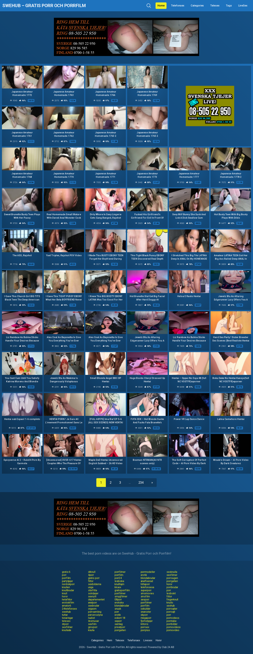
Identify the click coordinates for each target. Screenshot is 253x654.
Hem (109, 640)
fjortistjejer (147, 621)
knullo (170, 602)
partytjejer (67, 581)
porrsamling (94, 611)
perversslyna (95, 614)
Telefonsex (177, 5)
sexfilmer (172, 575)
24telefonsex (69, 608)
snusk (118, 608)
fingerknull (172, 599)
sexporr (145, 599)
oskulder (145, 608)
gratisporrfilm (122, 590)
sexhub (171, 605)
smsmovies (147, 593)
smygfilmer (121, 596)
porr (64, 575)
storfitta (92, 590)
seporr (118, 621)
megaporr (146, 617)
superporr (146, 590)
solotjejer (93, 593)
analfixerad (147, 581)
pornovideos (174, 627)
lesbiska (119, 581)
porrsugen (172, 578)
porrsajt (171, 611)
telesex (66, 621)
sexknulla (172, 571)
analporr (92, 602)
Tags (229, 5)
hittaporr (145, 584)
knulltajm (119, 584)
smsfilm (145, 596)
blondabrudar (148, 578)
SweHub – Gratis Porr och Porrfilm (44, 5)
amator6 (66, 605)
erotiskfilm (68, 602)
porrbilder (172, 624)
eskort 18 (120, 617)
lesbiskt (171, 593)
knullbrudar (68, 590)
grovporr (92, 627)
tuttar (65, 614)
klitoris (144, 624)
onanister (146, 611)
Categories (197, 5)
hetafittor (67, 599)
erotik (144, 575)
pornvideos (173, 617)
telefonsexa (147, 587)
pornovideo (173, 630)
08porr (118, 599)
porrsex (145, 627)
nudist (91, 617)
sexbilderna (94, 584)
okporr (144, 614)
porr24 (118, 578)
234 (141, 482)
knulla (91, 630)
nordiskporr (68, 584)
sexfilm (92, 624)
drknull (91, 571)
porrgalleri (172, 581)
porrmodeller (148, 571)
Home (161, 5)
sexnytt (92, 596)
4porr (91, 575)
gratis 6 (66, 571)
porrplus (145, 630)
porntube (171, 621)
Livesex (147, 640)
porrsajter (172, 608)
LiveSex (242, 5)
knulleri (66, 587)
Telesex (214, 5)
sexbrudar (93, 605)
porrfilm (119, 575)
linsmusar (93, 621)
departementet (96, 599)
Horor (159, 640)
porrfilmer (120, 571)
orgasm (92, 608)
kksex (118, 587)
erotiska (119, 602)
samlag (119, 624)
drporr (65, 624)
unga (90, 587)
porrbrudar (172, 587)
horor (169, 584)
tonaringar (67, 617)
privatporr (120, 627)
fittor (91, 581)
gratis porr (94, 578)
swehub (66, 611)
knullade (66, 630)
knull (64, 593)
